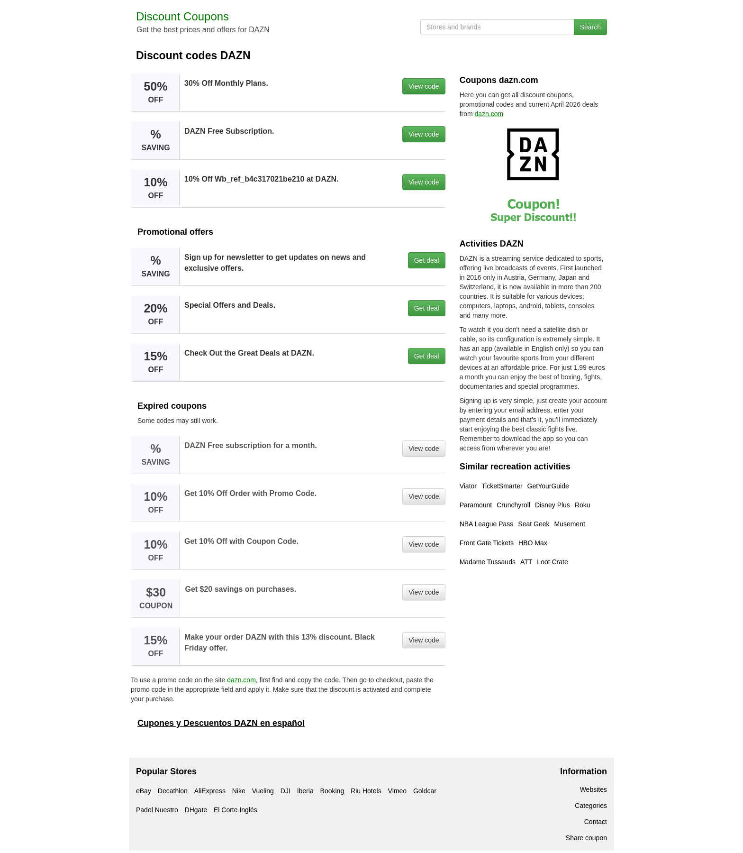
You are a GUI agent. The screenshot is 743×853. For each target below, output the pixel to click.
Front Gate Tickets (487, 543)
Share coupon (586, 838)
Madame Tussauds (488, 562)
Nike (238, 791)
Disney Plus (552, 505)
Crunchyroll (513, 505)
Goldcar (424, 791)
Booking (332, 791)
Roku (582, 505)
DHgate (196, 810)
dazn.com (241, 680)
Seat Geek (533, 524)
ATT (526, 562)
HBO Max (532, 543)
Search (590, 27)
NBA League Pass (487, 524)
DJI (285, 791)
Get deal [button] (426, 260)
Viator (468, 486)
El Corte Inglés (235, 810)
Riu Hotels (366, 791)
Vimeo (397, 791)
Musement (569, 524)
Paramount (476, 505)
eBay (143, 791)
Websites (593, 789)
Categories (591, 805)
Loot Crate (552, 562)
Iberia (305, 791)
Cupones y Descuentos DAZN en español (221, 723)
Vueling (263, 791)
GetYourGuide (548, 486)
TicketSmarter (502, 486)
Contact (595, 821)
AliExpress (210, 791)
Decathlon (173, 791)
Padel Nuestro (157, 810)
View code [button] (423, 86)
